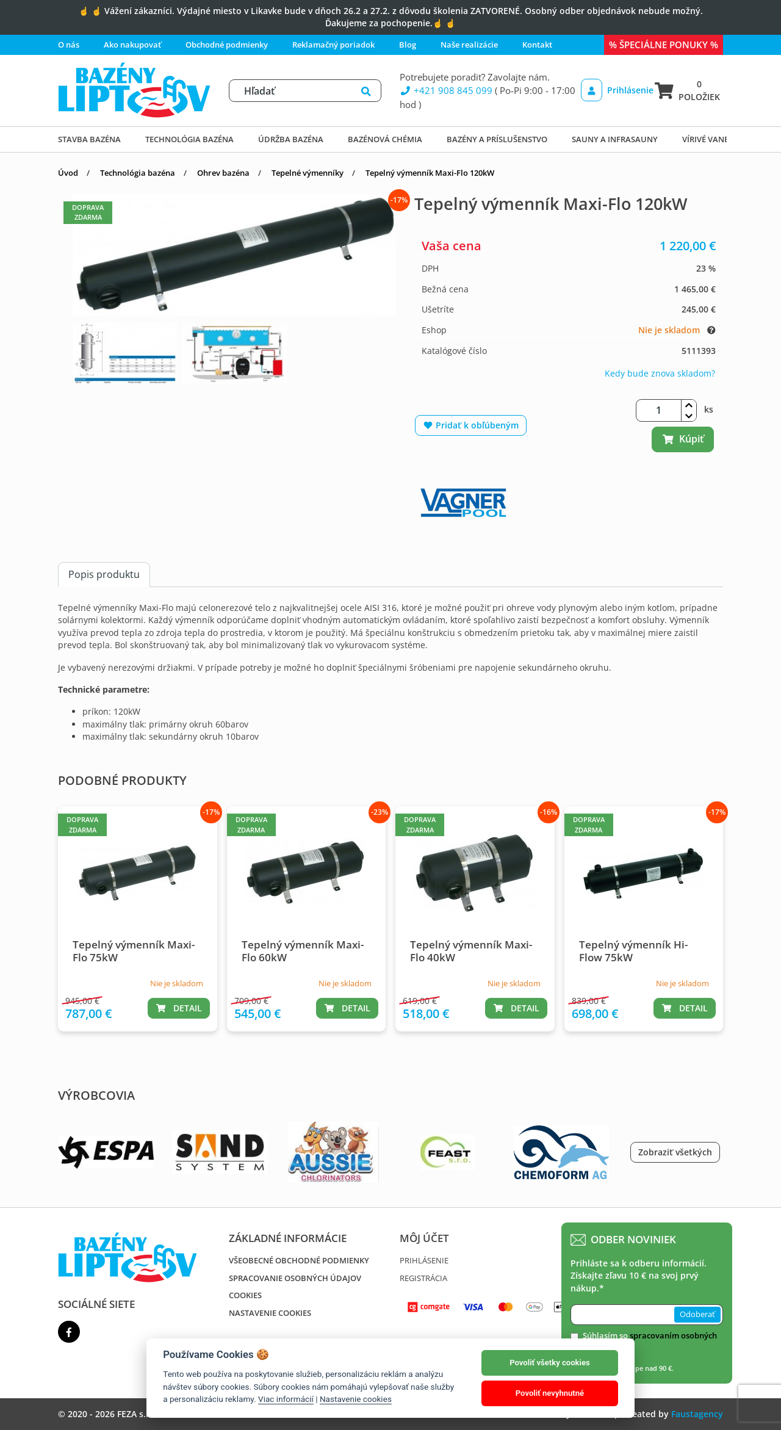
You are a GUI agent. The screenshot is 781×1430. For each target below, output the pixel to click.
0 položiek (687, 90)
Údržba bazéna (290, 139)
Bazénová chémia (385, 139)
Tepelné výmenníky (308, 172)
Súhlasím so (650, 1341)
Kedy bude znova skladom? (660, 373)
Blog (407, 44)
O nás (68, 44)
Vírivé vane (705, 139)
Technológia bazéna (189, 139)
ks (708, 409)
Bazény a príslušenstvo (497, 139)
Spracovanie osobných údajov (295, 1278)
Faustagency (697, 1414)
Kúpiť (683, 439)
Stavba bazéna (89, 139)
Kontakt (537, 44)
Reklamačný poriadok (333, 44)
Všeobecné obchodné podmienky (299, 1260)
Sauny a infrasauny (615, 139)
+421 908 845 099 (446, 90)
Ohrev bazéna (223, 172)
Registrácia (423, 1278)
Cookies (245, 1295)
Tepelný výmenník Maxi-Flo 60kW (303, 950)
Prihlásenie (614, 90)
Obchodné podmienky (226, 44)
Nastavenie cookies (270, 1312)
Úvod (68, 172)
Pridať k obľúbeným (471, 425)
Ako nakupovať (132, 44)
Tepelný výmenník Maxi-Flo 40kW (471, 950)
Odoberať (697, 1314)
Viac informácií (286, 1399)
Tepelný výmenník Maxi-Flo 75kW (134, 950)
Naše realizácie (469, 44)
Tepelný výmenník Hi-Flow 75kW (633, 950)
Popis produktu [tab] (104, 574)
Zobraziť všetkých (675, 1152)
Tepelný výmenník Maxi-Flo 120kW (429, 172)
